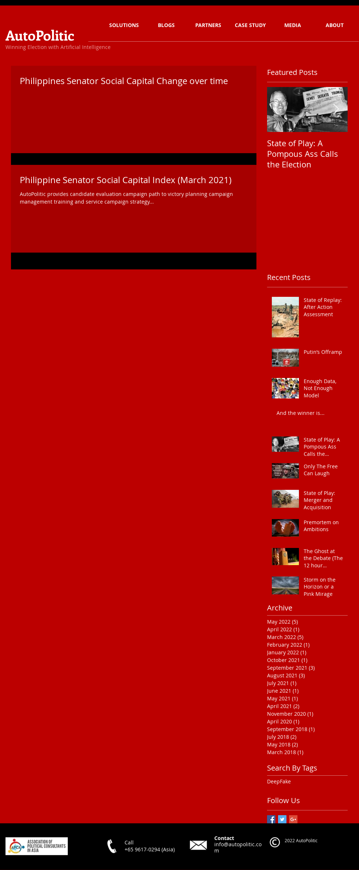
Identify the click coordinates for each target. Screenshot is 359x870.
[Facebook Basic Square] (271, 819)
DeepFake (279, 781)
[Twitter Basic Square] (282, 819)
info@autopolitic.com (238, 847)
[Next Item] (336, 109)
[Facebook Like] (117, 862)
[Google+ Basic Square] (293, 819)
